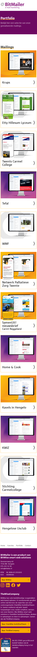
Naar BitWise (6, 580)
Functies (10, 545)
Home (3, 545)
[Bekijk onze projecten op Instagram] (2, 585)
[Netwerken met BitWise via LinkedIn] (8, 585)
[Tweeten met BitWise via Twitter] (19, 585)
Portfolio (19, 545)
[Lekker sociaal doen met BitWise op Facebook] (13, 585)
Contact (28, 545)
